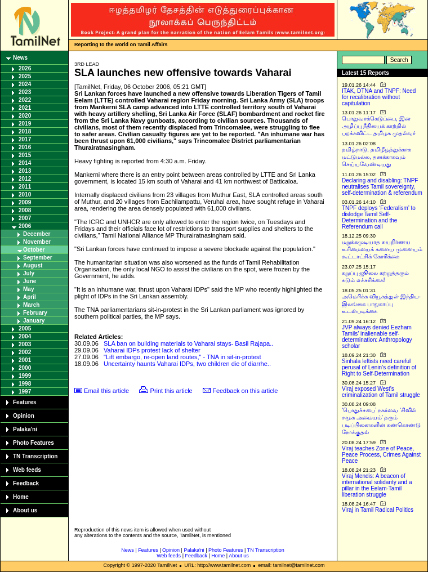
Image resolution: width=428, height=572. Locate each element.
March (31, 305)
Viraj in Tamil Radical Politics (377, 510)
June (29, 281)
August (32, 265)
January (33, 321)
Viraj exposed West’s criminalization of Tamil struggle (381, 392)
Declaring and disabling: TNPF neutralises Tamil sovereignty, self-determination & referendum (382, 186)
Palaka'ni (25, 429)
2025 (25, 76)
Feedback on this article (245, 390)
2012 (25, 179)
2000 (25, 368)
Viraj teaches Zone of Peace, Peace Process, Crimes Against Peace (381, 454)
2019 (25, 123)
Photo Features (33, 443)
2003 (25, 344)
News (20, 58)
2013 (25, 171)
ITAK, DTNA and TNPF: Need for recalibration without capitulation (379, 97)
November (37, 242)
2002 (25, 352)
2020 (25, 116)
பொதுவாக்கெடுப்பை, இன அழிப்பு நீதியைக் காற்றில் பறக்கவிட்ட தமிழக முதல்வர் (379, 125)
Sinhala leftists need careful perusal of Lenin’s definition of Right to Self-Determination (379, 367)
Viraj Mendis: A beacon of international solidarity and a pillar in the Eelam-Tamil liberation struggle (377, 485)
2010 (25, 194)
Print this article (171, 390)
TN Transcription (35, 456)
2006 (25, 226)
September (37, 257)
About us (25, 510)
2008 (25, 210)
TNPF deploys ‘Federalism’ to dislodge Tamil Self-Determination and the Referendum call (379, 217)
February (35, 313)
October (33, 250)
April (29, 297)
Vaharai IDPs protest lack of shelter (152, 350)
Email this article (106, 390)
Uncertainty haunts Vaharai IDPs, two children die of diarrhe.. (187, 363)
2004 (25, 336)
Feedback (26, 483)
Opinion (23, 416)
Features (25, 402)
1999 (25, 376)
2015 (25, 155)
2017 (25, 139)
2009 (25, 202)
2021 (25, 108)
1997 (25, 391)
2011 (25, 187)
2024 (25, 84)
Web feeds (27, 470)
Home (21, 497)
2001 (25, 360)
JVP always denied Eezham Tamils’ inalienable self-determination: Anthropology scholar (377, 336)
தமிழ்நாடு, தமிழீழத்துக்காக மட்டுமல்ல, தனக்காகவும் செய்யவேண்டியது (376, 156)
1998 (25, 384)
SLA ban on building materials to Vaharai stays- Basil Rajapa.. (188, 343)
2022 (25, 100)
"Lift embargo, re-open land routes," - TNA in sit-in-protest (182, 357)
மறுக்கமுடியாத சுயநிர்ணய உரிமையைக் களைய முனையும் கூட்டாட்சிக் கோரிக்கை (382, 249)
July (28, 273)
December (36, 234)
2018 (25, 131)
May (28, 289)
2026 (25, 68)
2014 (25, 163)
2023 (25, 92)
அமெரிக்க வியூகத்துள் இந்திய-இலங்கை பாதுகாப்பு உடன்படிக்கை (381, 303)
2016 (25, 147)
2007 (25, 218)
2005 (25, 328)
